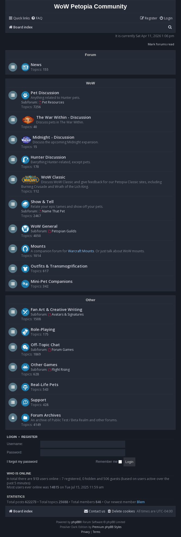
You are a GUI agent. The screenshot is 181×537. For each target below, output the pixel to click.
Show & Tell (42, 201)
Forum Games (60, 349)
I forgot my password (22, 462)
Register (29, 436)
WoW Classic (53, 177)
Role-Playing (43, 329)
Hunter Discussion (48, 157)
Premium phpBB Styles (106, 527)
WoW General (44, 226)
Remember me (109, 462)
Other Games (44, 364)
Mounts (38, 246)
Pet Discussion (45, 92)
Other (90, 300)
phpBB (75, 522)
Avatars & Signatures (66, 314)
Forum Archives (46, 415)
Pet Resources (51, 102)
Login (12, 436)
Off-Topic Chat (45, 344)
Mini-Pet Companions (51, 281)
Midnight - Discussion (53, 137)
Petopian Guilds (62, 231)
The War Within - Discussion (63, 117)
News (36, 64)
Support (38, 399)
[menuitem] (36, 18)
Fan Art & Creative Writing (56, 309)
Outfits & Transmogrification (59, 266)
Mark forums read (161, 44)
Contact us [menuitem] (94, 511)
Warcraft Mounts (81, 251)
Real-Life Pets (44, 384)
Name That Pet (52, 211)
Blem (141, 502)
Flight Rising (59, 369)
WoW (90, 83)
